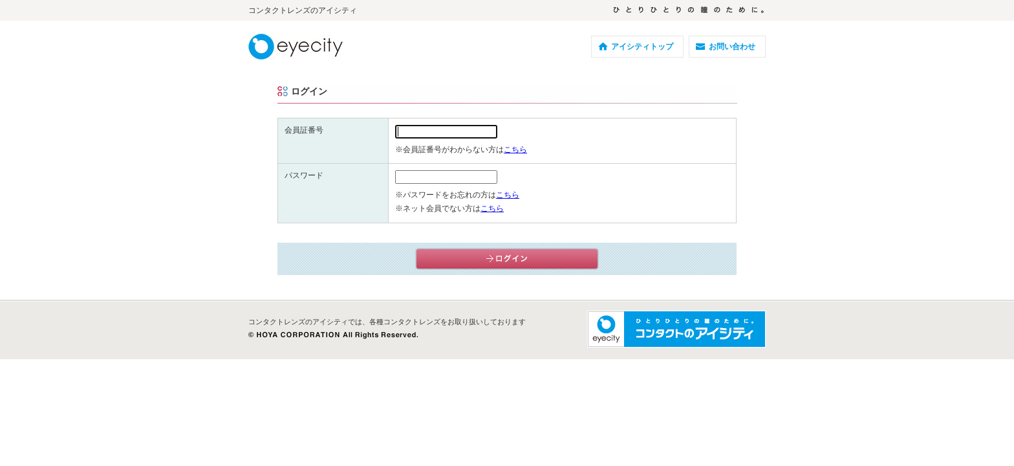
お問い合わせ (732, 46)
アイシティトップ (642, 46)
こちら (515, 149)
